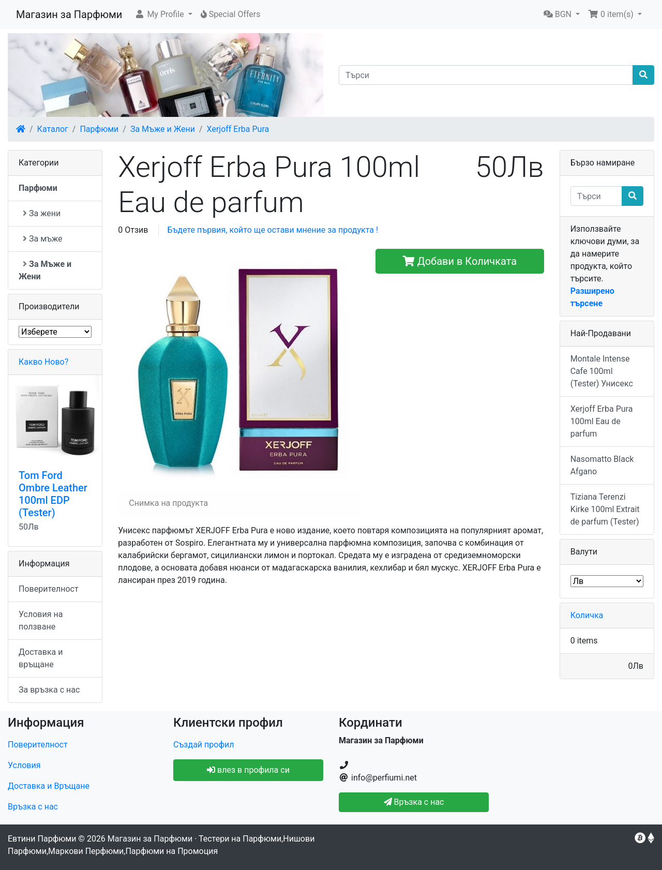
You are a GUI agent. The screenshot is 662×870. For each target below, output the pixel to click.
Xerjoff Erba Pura (238, 129)
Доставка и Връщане (48, 786)
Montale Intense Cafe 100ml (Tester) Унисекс (601, 371)
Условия (24, 765)
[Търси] (486, 75)
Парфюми (99, 129)
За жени (42, 213)
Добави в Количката (460, 261)
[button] (163, 14)
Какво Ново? (43, 362)
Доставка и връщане (41, 658)
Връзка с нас (33, 807)
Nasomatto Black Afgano (602, 465)
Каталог (52, 129)
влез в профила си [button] (248, 770)
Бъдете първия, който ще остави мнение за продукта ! (272, 230)
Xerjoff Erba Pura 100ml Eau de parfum (601, 421)
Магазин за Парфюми (69, 14)
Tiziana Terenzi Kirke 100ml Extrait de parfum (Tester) (605, 509)
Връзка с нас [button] (414, 802)
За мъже (42, 239)
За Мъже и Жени (162, 129)
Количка (587, 615)
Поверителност (49, 589)
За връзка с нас (49, 690)
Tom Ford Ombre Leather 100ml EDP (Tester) (53, 494)
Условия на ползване (41, 620)
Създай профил (203, 744)
